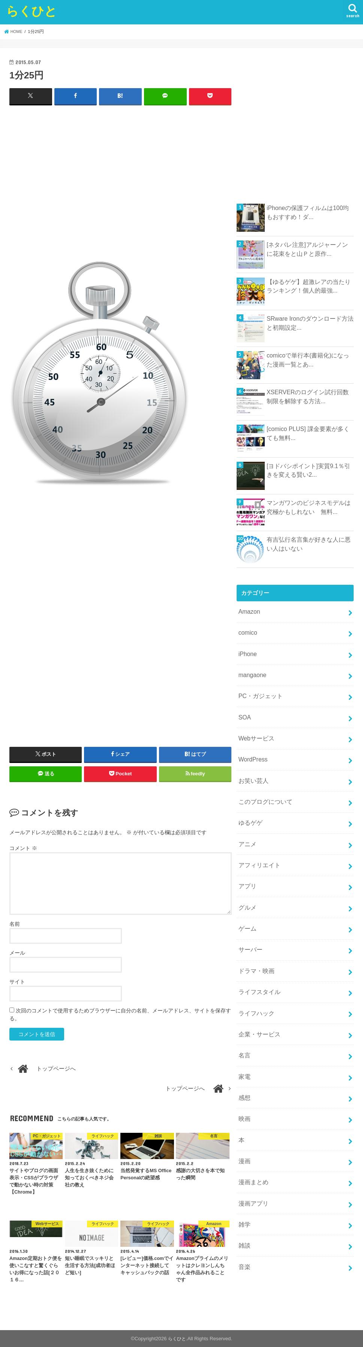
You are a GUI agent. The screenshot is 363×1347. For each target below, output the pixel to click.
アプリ (246, 869)
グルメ (246, 889)
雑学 (243, 1186)
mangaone (251, 671)
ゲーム (246, 909)
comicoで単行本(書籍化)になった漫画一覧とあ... (308, 359)
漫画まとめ (252, 1147)
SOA (244, 710)
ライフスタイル (258, 968)
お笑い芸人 (252, 770)
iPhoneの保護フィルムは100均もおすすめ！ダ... (308, 212)
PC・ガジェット (259, 691)
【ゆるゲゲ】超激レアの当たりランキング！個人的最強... (309, 286)
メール (17, 952)
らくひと (31, 10)
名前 (14, 923)
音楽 (243, 1226)
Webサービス (255, 730)
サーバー (249, 928)
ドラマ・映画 (255, 948)
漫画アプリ (252, 1167)
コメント (23, 848)
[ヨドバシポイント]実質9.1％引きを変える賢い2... (309, 470)
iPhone (246, 651)
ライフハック (255, 988)
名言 (243, 1028)
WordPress (252, 750)
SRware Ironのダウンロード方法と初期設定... (307, 322)
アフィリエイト (258, 849)
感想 (243, 1067)
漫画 (243, 1127)
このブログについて (263, 790)
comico (247, 631)
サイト (17, 981)
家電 (243, 1048)
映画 (243, 1087)
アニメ (246, 829)
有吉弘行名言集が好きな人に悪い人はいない (309, 543)
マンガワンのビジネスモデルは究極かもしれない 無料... (309, 507)
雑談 (243, 1206)
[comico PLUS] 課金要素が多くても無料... (308, 433)
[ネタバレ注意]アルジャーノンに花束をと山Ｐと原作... (307, 249)
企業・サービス (258, 1008)
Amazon (248, 611)
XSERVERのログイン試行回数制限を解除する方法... (308, 396)
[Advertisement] (120, 186)
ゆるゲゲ (249, 809)
